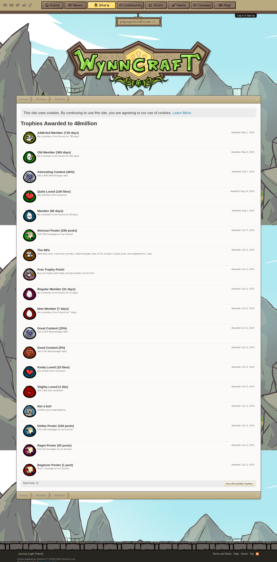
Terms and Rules (222, 553)
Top (252, 553)
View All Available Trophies (239, 483)
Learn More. (182, 113)
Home (244, 553)
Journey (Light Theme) (31, 553)
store (101, 5)
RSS (257, 553)
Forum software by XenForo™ (46, 559)
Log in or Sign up (245, 15)
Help (236, 553)
